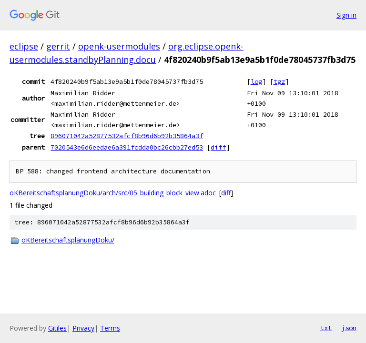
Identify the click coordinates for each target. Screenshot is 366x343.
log (256, 81)
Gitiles (57, 328)
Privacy (83, 328)
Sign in (346, 15)
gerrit (58, 46)
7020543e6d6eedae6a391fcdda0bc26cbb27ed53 (127, 147)
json (348, 327)
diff (218, 147)
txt (326, 327)
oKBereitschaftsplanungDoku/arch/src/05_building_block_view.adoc (113, 192)
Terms (110, 328)
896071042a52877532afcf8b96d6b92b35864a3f (127, 135)
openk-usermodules (119, 46)
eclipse (24, 46)
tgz (279, 81)
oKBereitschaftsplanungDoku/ (67, 239)
